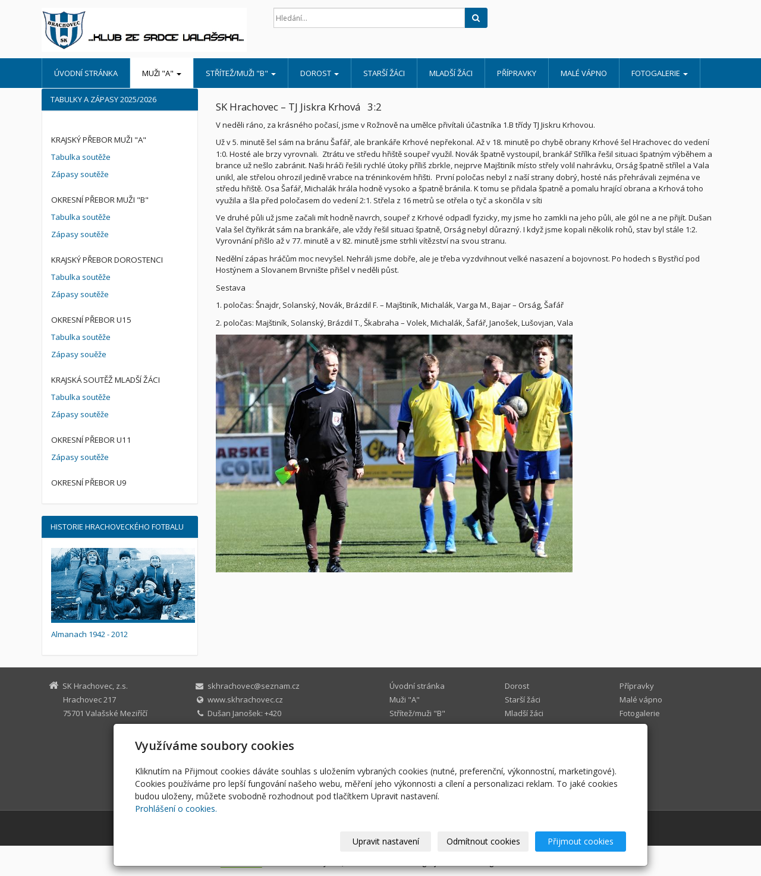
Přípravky (516, 73)
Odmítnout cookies (483, 841)
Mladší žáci (451, 73)
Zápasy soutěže (80, 174)
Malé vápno (584, 73)
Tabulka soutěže (81, 157)
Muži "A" (161, 73)
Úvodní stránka (86, 73)
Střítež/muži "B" (241, 73)
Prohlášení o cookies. (176, 808)
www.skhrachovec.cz (245, 699)
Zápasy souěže (78, 354)
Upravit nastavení (386, 841)
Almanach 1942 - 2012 (89, 634)
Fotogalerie (659, 73)
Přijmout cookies (581, 841)
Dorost (319, 73)
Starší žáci (384, 73)
